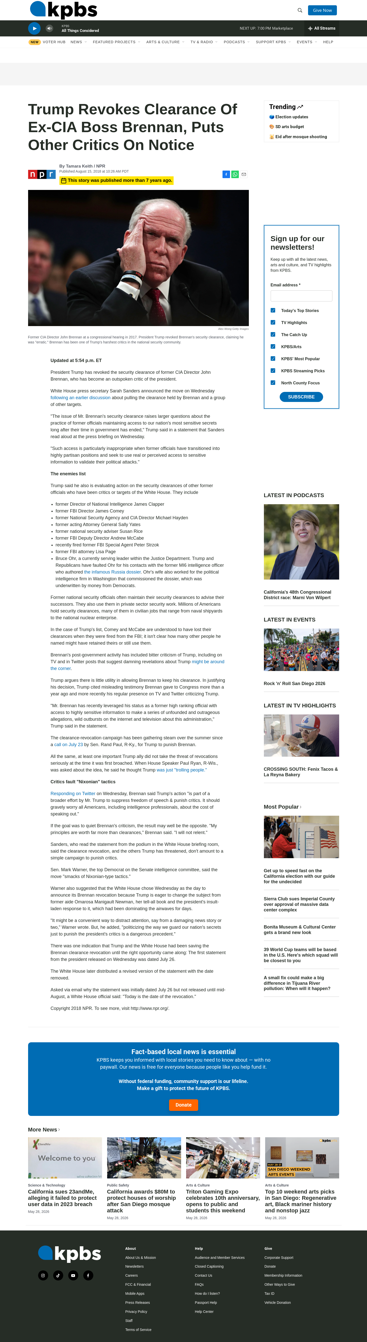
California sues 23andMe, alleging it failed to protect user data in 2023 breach (62, 1198)
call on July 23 (68, 744)
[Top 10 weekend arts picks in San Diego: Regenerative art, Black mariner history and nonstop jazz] (302, 1157)
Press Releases (137, 1303)
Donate (184, 1105)
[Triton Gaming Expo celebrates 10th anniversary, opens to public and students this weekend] (223, 1157)
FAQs (199, 1284)
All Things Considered (80, 38)
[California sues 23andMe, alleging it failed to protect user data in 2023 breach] (65, 1157)
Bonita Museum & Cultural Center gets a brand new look (300, 929)
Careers (131, 1275)
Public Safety (118, 1185)
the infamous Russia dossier (112, 572)
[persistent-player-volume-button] (49, 36)
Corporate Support (278, 1258)
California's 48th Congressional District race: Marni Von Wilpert (297, 595)
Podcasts (234, 52)
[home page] (61, 13)
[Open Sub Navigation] (86, 52)
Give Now (324, 13)
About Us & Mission (140, 1258)
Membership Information (283, 1275)
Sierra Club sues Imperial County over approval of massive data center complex (299, 904)
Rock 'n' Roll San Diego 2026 (295, 683)
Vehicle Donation (277, 1303)
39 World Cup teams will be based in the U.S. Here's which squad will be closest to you (301, 955)
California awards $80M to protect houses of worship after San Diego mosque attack (141, 1201)
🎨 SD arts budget (286, 126)
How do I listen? (207, 1294)
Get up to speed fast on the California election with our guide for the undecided (299, 876)
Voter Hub (54, 52)
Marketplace (282, 36)
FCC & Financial (138, 1284)
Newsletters (134, 1266)
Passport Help (206, 1303)
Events (305, 52)
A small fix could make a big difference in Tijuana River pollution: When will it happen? (297, 983)
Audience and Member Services (220, 1258)
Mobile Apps (134, 1294)
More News (44, 1129)
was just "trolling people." (182, 769)
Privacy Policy (136, 1312)
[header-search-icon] (301, 13)
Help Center (204, 1312)
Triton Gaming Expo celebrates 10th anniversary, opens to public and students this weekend (223, 1201)
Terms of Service (138, 1330)
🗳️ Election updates (288, 116)
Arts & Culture (163, 52)
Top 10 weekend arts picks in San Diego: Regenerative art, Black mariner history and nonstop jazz (301, 1201)
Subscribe (301, 396)
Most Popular (283, 807)
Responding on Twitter (73, 793)
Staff (129, 1321)
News (76, 52)
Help (328, 52)
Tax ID (269, 1294)
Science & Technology (46, 1185)
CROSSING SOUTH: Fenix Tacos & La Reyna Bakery (301, 772)
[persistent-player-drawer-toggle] (321, 36)
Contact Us (203, 1275)
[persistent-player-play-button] (34, 36)
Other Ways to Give (279, 1284)
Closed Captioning (209, 1266)
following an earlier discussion (81, 397)
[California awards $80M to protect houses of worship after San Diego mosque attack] (144, 1157)
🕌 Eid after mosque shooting (298, 136)
